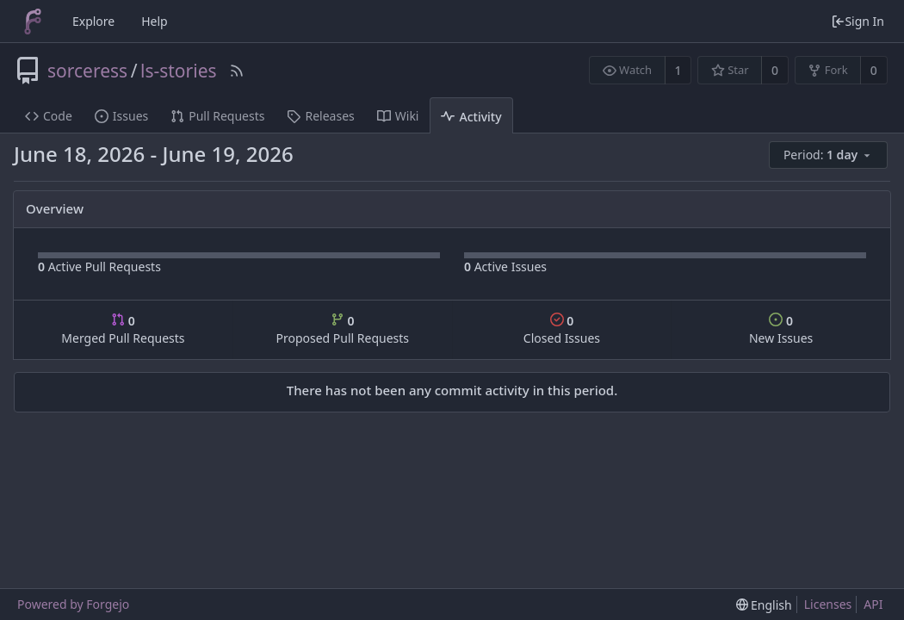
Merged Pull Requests (122, 329)
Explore (93, 21)
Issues (121, 116)
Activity (471, 116)
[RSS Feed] (237, 70)
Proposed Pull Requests (342, 329)
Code (48, 116)
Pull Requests (217, 116)
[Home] (33, 21)
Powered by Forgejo (73, 604)
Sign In (857, 21)
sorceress (87, 70)
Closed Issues (561, 329)
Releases (320, 116)
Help (154, 21)
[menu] (829, 155)
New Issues (781, 329)
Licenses (828, 604)
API (873, 604)
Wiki (398, 116)
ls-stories (178, 70)
